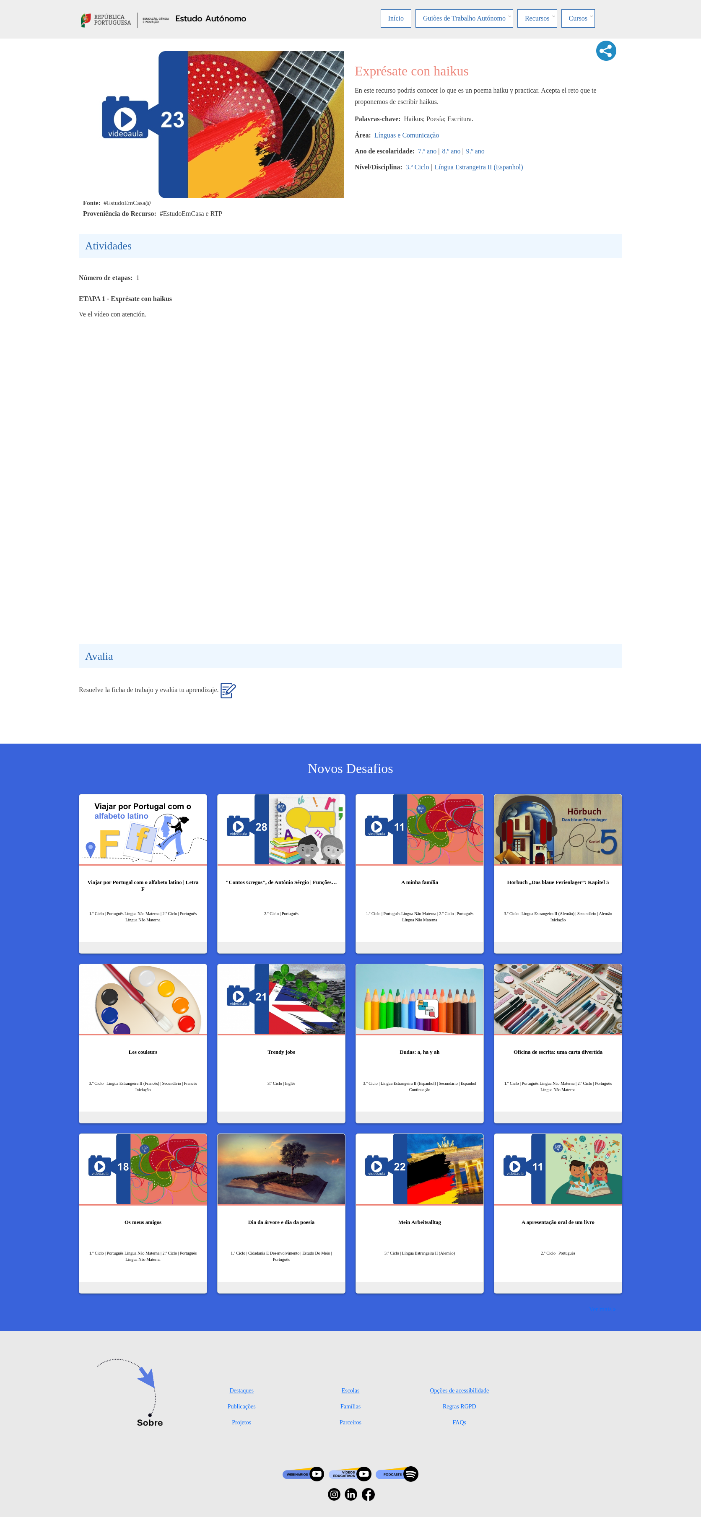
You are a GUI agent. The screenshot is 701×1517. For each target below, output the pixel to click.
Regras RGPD (459, 1406)
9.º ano (475, 151)
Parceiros (350, 1422)
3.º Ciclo (417, 167)
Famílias (350, 1406)
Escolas (351, 1390)
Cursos (578, 18)
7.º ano (427, 151)
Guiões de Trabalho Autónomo (464, 18)
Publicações (242, 1406)
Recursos (537, 18)
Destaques (241, 1390)
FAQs (459, 1422)
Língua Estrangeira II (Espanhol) (479, 167)
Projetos (241, 1422)
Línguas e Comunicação (406, 135)
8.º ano (451, 151)
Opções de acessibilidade (459, 1390)
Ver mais (600, 1308)
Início (396, 18)
